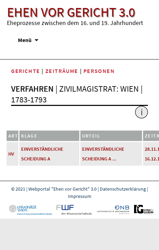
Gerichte (25, 70)
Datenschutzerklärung (123, 189)
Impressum (79, 196)
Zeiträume (61, 70)
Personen (99, 70)
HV (11, 154)
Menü (25, 39)
